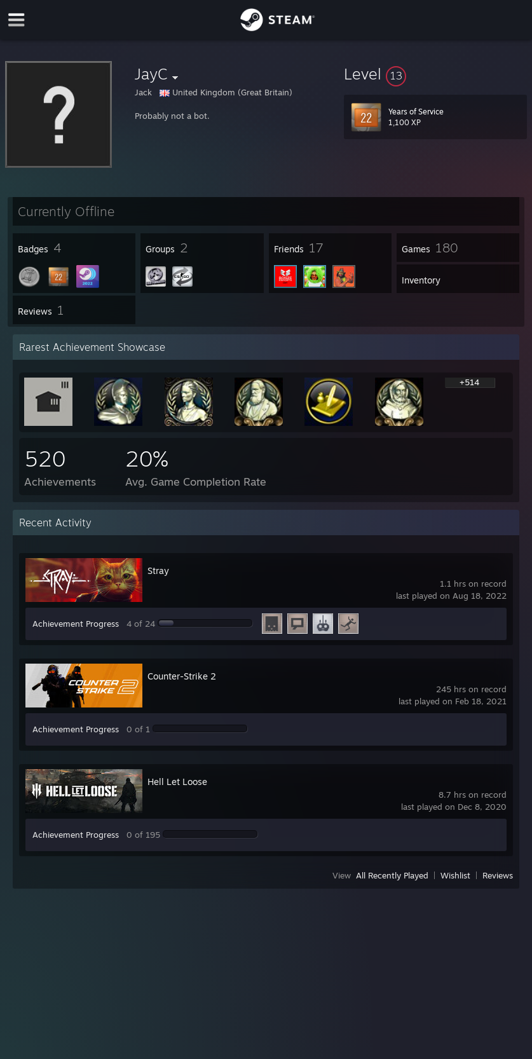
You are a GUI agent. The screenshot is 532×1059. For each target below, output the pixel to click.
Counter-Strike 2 (181, 676)
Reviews (497, 875)
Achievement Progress (75, 623)
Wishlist (455, 875)
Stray (158, 570)
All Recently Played (392, 875)
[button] (435, 73)
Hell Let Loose (177, 781)
